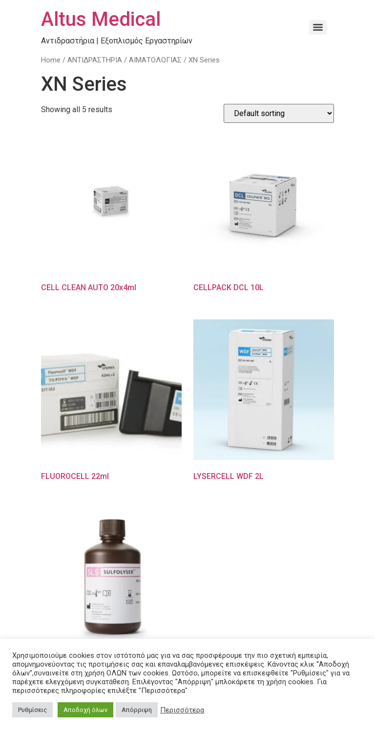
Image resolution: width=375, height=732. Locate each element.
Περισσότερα (182, 710)
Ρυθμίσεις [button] (32, 709)
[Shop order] (279, 113)
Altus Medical (101, 19)
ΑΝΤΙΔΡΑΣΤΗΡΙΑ (94, 60)
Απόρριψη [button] (137, 709)
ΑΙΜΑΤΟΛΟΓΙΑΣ (155, 60)
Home (51, 60)
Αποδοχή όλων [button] (85, 709)
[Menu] (318, 27)
